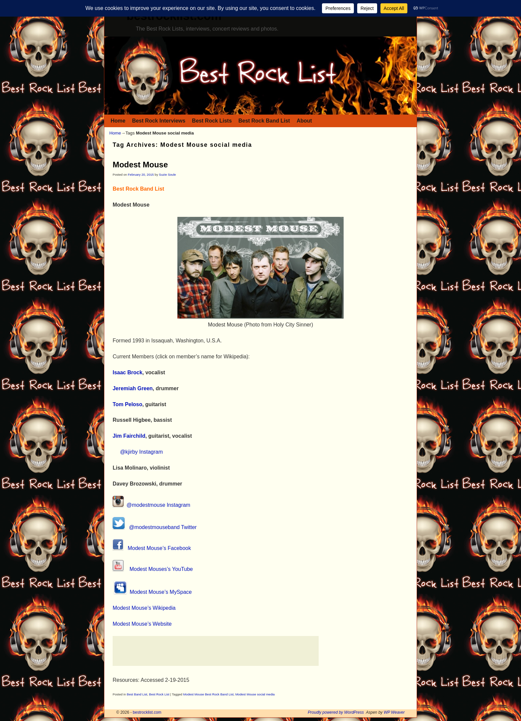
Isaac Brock (128, 372)
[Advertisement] (216, 651)
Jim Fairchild (129, 436)
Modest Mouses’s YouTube (153, 569)
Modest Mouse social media (255, 694)
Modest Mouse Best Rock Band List (208, 694)
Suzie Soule (167, 174)
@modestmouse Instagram (151, 505)
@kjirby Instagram (141, 452)
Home (118, 121)
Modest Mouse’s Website (142, 624)
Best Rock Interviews (158, 121)
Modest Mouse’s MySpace (152, 592)
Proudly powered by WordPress (336, 712)
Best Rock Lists (212, 121)
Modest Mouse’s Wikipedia (144, 608)
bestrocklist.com (147, 712)
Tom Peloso (127, 404)
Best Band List (137, 694)
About (304, 121)
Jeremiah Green (133, 388)
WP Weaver (394, 712)
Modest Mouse (140, 164)
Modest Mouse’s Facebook (152, 548)
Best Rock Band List (264, 121)
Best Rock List (159, 694)
